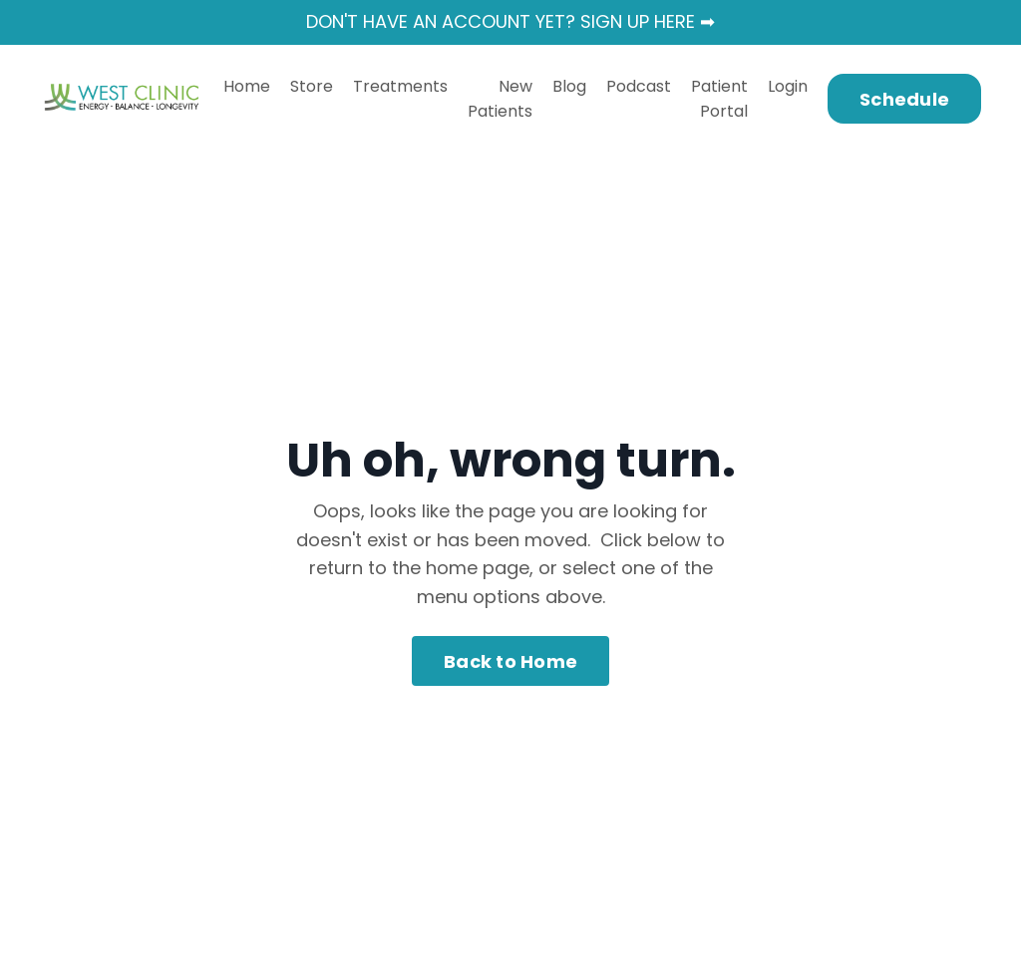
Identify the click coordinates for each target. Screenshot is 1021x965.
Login (788, 86)
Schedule (904, 99)
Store (311, 86)
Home (246, 86)
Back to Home (510, 661)
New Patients (500, 99)
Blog (569, 86)
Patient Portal (719, 99)
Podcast (638, 86)
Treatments (400, 86)
